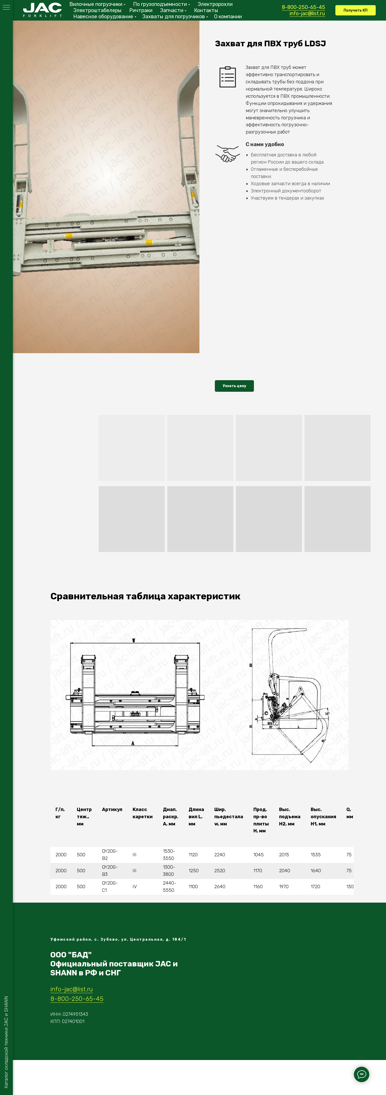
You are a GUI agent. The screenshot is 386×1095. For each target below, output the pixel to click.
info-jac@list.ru (307, 13)
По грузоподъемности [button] (160, 4)
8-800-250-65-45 (303, 7)
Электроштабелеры (97, 10)
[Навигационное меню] (6, 7)
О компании (228, 16)
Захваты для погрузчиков (173, 16)
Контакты (206, 10)
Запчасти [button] (171, 10)
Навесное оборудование (103, 16)
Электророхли (215, 4)
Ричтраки (140, 10)
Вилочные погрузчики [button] (95, 4)
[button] (355, 10)
